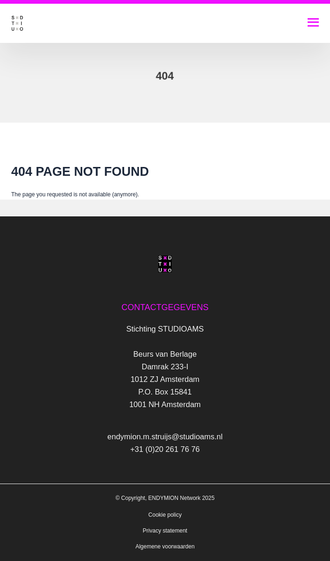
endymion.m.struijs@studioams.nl (165, 436)
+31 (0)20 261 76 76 (165, 449)
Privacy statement (165, 530)
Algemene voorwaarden (165, 546)
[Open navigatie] (313, 22)
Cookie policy (165, 515)
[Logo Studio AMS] (17, 23)
